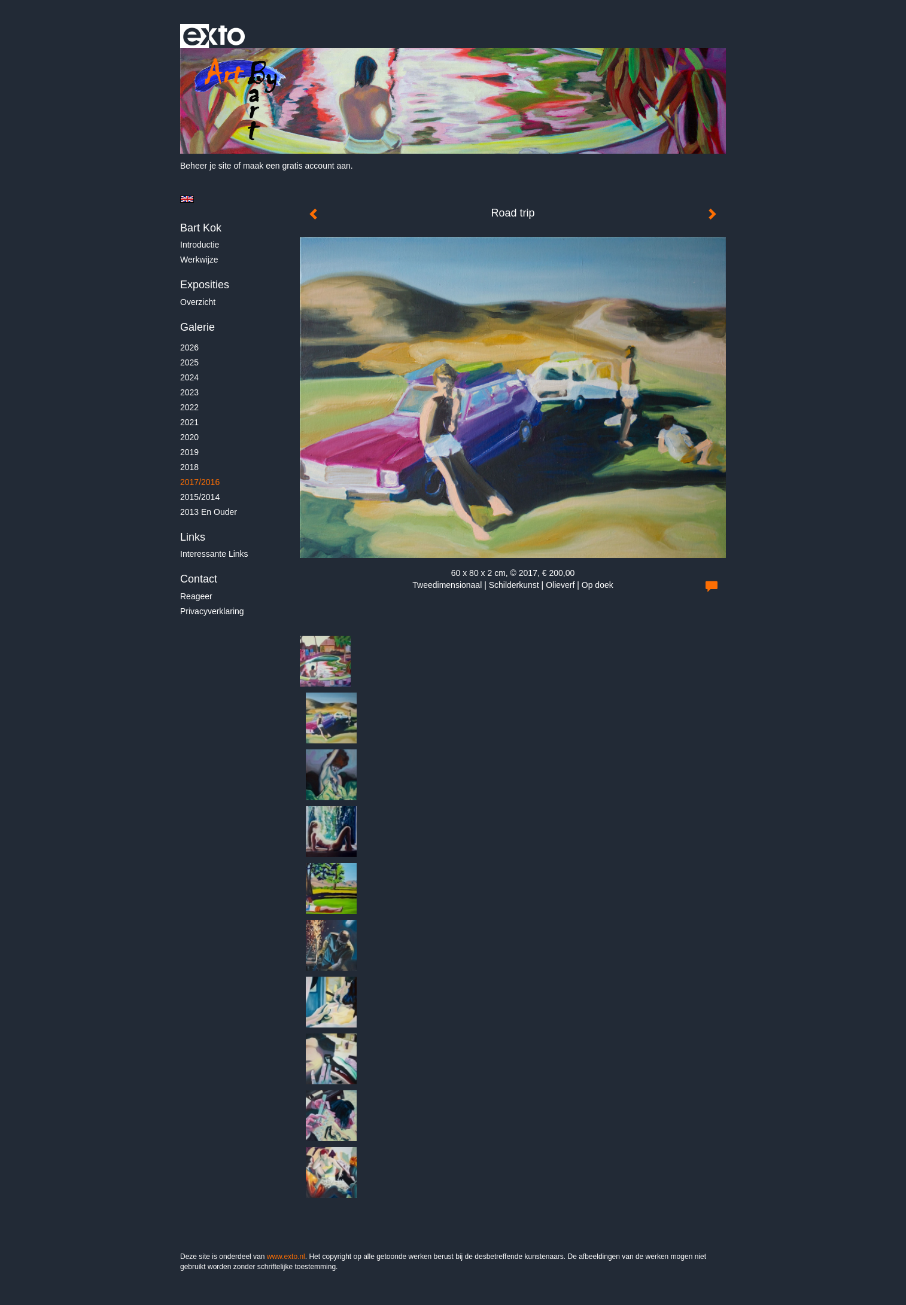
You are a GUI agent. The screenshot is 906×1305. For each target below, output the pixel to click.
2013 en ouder (208, 512)
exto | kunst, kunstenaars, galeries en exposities (214, 36)
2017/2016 (200, 482)
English (187, 199)
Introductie (199, 244)
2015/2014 (200, 497)
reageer (196, 596)
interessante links (214, 554)
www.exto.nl (286, 1256)
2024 (189, 377)
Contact (198, 579)
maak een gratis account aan (297, 165)
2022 (189, 407)
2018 (189, 467)
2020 (189, 437)
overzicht (197, 302)
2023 (189, 392)
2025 (189, 362)
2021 (189, 422)
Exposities (204, 285)
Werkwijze (199, 259)
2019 (189, 452)
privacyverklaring (212, 611)
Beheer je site (206, 165)
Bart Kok (200, 228)
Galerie (197, 327)
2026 (189, 347)
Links (192, 537)
